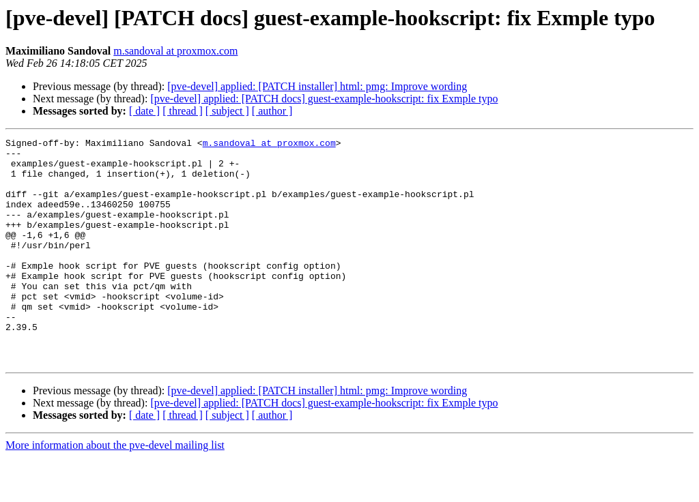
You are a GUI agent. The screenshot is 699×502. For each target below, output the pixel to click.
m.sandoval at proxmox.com (175, 51)
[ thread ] (182, 111)
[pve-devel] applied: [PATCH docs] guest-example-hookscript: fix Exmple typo (324, 98)
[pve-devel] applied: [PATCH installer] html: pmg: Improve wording (317, 86)
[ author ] (272, 111)
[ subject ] (227, 111)
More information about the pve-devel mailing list (115, 490)
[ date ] (144, 111)
